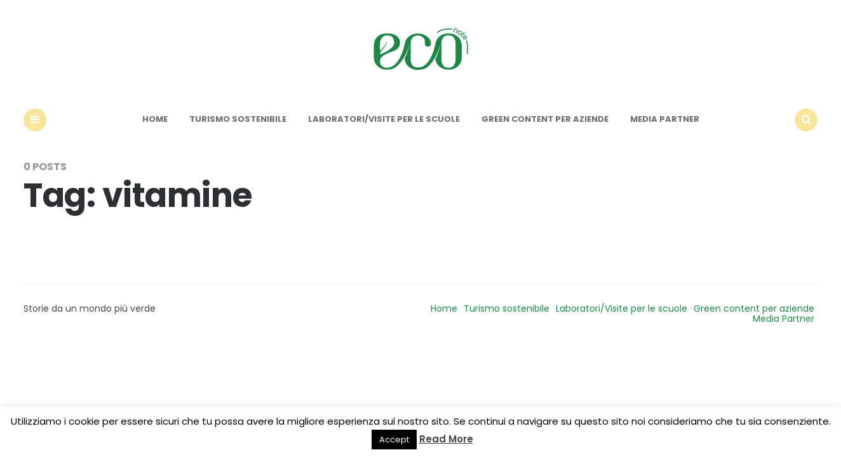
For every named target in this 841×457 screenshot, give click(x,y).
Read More (446, 439)
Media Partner (664, 119)
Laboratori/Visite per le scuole (384, 119)
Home (155, 119)
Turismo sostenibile (237, 119)
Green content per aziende (545, 119)
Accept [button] (394, 440)
